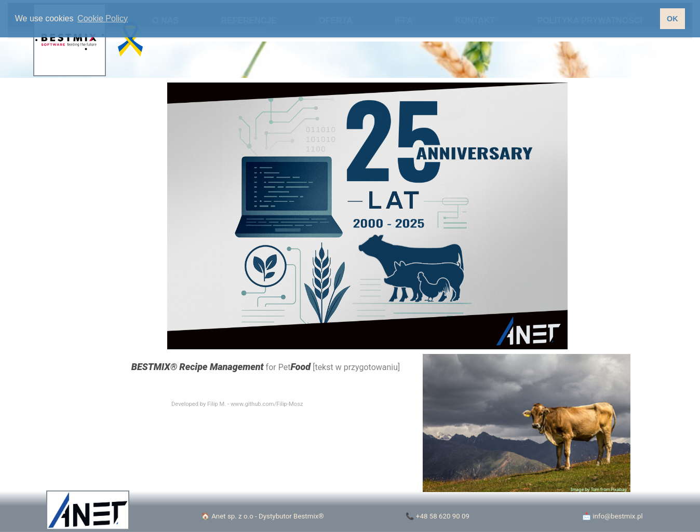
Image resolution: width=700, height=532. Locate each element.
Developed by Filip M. (198, 404)
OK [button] (672, 19)
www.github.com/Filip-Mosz (267, 404)
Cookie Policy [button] (102, 18)
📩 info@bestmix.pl (612, 516)
